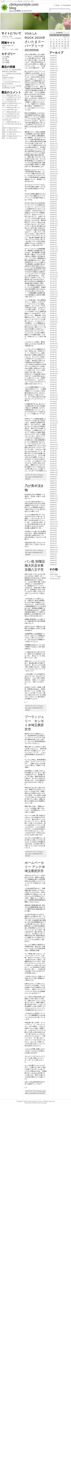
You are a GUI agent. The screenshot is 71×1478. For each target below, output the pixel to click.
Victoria (11, 138)
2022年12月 (54, 144)
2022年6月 (53, 156)
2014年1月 (53, 367)
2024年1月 (53, 116)
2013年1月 (53, 393)
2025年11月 (54, 68)
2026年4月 (53, 58)
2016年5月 (53, 307)
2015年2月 (53, 339)
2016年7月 (53, 303)
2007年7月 (53, 532)
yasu (3, 60)
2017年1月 (53, 290)
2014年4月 (53, 361)
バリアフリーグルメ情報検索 (11, 38)
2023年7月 (53, 128)
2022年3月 (53, 163)
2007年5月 (53, 537)
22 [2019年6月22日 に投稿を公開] (65, 43)
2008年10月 (54, 500)
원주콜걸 (10, 101)
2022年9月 (53, 150)
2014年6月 (53, 356)
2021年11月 (54, 171)
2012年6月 (53, 408)
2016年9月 (53, 298)
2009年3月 (53, 489)
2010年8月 (53, 453)
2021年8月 (53, 178)
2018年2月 (53, 268)
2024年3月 (53, 111)
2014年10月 (54, 348)
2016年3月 (53, 311)
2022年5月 (53, 159)
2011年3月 (53, 438)
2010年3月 (53, 464)
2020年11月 (54, 197)
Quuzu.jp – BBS (7, 36)
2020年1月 (53, 219)
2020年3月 (53, 214)
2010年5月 (53, 459)
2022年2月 (53, 165)
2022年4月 (53, 161)
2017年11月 (54, 275)
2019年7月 (53, 232)
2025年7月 (53, 77)
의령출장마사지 (12, 97)
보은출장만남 (11, 114)
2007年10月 (54, 526)
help (3, 58)
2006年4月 (53, 565)
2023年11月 (54, 120)
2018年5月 (53, 262)
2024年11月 (54, 94)
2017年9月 (53, 279)
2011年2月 (53, 440)
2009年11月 (54, 472)
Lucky (10, 134)
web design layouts (13, 124)
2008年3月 (53, 515)
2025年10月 (54, 70)
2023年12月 (54, 118)
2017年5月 (53, 287)
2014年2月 (53, 365)
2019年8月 (53, 229)
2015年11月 (54, 320)
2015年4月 (53, 335)
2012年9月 (53, 401)
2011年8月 (53, 427)
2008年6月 (53, 509)
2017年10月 (54, 277)
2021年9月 (53, 176)
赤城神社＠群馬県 (8, 78)
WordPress (35, 1103)
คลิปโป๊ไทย (10, 109)
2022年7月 (53, 154)
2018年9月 (53, 253)
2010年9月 (53, 451)
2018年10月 (54, 251)
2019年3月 (53, 240)
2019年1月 (53, 245)
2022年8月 (53, 152)
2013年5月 (53, 384)
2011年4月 (53, 436)
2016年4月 (53, 309)
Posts (57, 5)
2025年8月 (53, 75)
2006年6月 (53, 560)
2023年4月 (53, 135)
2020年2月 (53, 217)
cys (3, 57)
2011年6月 (53, 431)
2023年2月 (53, 139)
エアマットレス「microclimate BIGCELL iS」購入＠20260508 (11, 82)
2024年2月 (53, 113)
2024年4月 (53, 109)
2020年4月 (53, 212)
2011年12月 (54, 421)
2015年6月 (53, 330)
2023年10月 (54, 122)
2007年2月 (53, 543)
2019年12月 (54, 221)
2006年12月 (54, 547)
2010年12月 (54, 444)
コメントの (55, 576)
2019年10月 (54, 225)
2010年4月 (53, 462)
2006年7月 (53, 558)
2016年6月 (53, 305)
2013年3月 (53, 388)
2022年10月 (54, 148)
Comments (67, 5)
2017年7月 (53, 283)
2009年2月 (53, 492)
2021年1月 (53, 193)
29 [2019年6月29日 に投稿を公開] (65, 46)
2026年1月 (53, 64)
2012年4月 (53, 412)
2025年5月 (53, 81)
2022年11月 (54, 146)
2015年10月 (54, 322)
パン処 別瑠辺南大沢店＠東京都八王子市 (35, 566)
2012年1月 (53, 419)
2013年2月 (53, 391)
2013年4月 (53, 386)
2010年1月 (53, 468)
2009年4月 (53, 487)
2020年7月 (53, 206)
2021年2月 (53, 191)
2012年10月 (54, 399)
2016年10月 (54, 296)
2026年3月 (53, 60)
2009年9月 (53, 477)
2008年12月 (54, 496)
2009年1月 (53, 494)
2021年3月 (53, 189)
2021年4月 (53, 186)
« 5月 (53, 48)
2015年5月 (53, 333)
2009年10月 (54, 474)
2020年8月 (53, 204)
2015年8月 (53, 326)
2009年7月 (53, 481)
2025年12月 (54, 66)
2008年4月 (53, 513)
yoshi (3, 62)
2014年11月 (54, 345)
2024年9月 (53, 98)
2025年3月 (53, 86)
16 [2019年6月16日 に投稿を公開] (68, 41)
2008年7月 (53, 507)
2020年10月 (54, 199)
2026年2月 (53, 62)
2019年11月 (54, 223)
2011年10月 (54, 423)
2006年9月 (53, 554)
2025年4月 (53, 83)
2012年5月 (53, 410)
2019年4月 (53, 238)
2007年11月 (54, 524)
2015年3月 (53, 337)
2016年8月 (53, 300)
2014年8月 (53, 352)
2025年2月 (53, 88)
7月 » (65, 48)
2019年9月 (53, 227)
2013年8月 (53, 378)
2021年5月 (53, 184)
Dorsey (11, 130)
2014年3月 (53, 363)
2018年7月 (53, 257)
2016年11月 (54, 294)
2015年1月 (53, 341)
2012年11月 (54, 397)
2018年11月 (54, 249)
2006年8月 (53, 556)
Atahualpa (43, 1103)
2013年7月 (53, 380)
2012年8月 (53, 403)
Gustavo (11, 105)
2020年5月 (53, 210)
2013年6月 (53, 382)
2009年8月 (53, 479)
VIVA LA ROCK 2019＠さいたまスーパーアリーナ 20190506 (35, 42)
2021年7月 (53, 180)
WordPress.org (54, 578)
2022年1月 (53, 167)
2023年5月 (53, 133)
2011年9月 (53, 425)
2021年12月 (54, 169)
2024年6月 (53, 105)
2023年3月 (53, 137)
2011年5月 (53, 434)
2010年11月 (54, 446)
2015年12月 (54, 318)
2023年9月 (53, 124)
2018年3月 (53, 266)
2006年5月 (53, 562)
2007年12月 (54, 522)
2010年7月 (53, 455)
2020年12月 (54, 195)
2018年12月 (54, 247)
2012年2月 (53, 416)
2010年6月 (53, 457)
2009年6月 (53, 483)
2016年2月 (53, 313)
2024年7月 (53, 103)
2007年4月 (53, 539)
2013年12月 (54, 369)
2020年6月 (53, 208)
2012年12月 (54, 395)
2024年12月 (54, 92)
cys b (3, 47)
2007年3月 (53, 541)
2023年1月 (53, 141)
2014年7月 (53, 354)
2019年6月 (53, 234)
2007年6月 (53, 535)
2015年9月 (53, 324)
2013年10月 (54, 373)
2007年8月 (53, 530)
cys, (26, 477)
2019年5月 (53, 236)
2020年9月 (53, 202)
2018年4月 (53, 264)
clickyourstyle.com (8, 45)
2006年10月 (54, 552)
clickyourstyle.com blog (23, 6)
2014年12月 (54, 343)
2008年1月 (53, 520)
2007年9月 (53, 528)
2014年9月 (53, 350)
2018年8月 (53, 255)
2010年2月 (53, 466)
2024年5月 (53, 107)
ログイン (53, 572)
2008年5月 (53, 511)
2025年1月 (53, 90)
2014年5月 (53, 358)
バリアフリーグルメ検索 (10, 49)
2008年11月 (54, 498)
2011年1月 (53, 442)
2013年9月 (53, 376)
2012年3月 (53, 414)
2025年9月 (53, 73)
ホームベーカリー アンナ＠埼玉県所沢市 (35, 867)
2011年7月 (53, 429)
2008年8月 (53, 504)
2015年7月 (53, 328)
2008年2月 (53, 517)
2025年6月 (53, 79)
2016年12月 (54, 292)
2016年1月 (53, 315)
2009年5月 (53, 485)
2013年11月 (54, 371)
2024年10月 (54, 96)
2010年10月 (54, 449)
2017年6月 (53, 285)
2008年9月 (53, 502)
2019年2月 (53, 242)
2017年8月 (53, 281)
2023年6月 (53, 131)
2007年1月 (53, 545)
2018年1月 (53, 270)
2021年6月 (53, 182)
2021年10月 (54, 174)
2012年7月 (53, 406)
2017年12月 (54, 272)
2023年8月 (53, 126)
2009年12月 (54, 470)
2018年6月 (53, 260)
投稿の (54, 574)
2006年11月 (54, 550)
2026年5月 (53, 55)
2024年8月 (53, 101)
